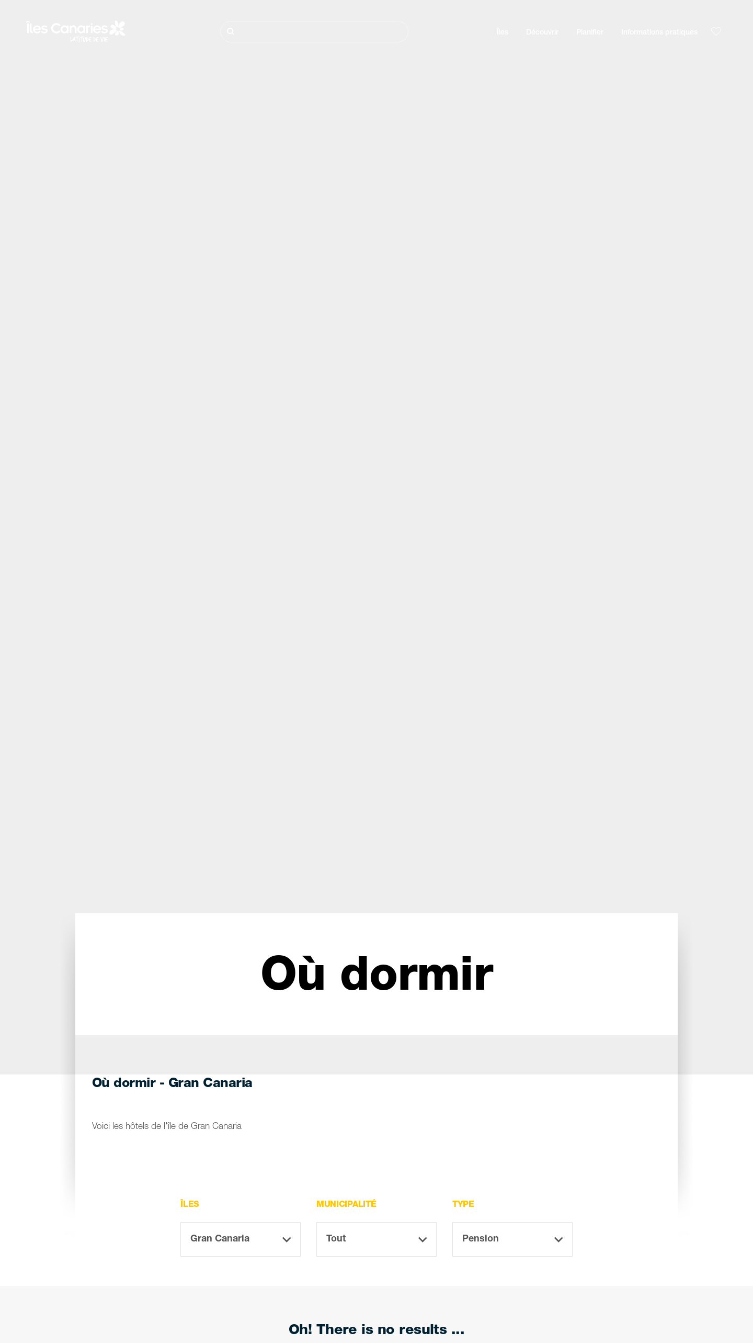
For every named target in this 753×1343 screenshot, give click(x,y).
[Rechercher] (314, 31)
